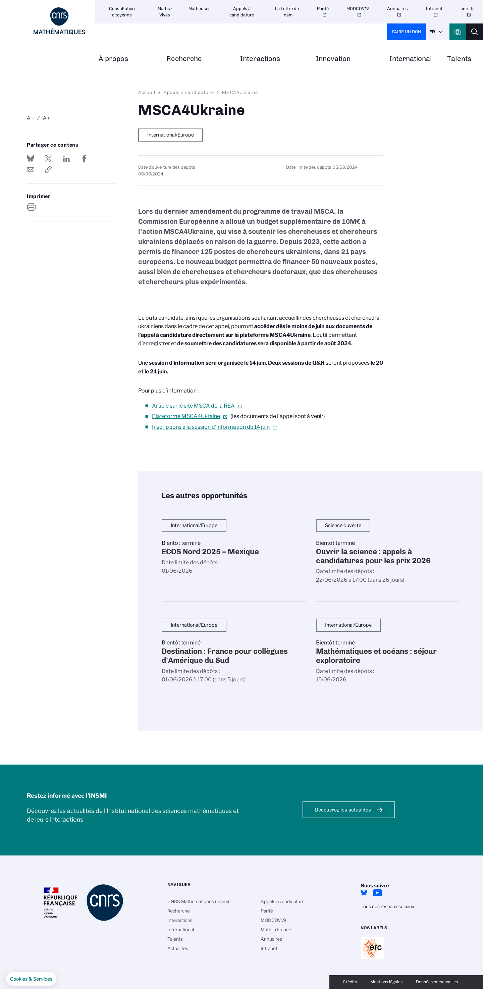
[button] (31, 979)
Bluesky (364, 892)
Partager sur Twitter (48, 158)
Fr (432, 31)
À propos (113, 58)
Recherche (184, 58)
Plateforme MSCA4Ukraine (186, 416)
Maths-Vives (165, 11)
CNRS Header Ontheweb (457, 31)
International (410, 58)
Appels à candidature (241, 11)
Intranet (434, 8)
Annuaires (397, 8)
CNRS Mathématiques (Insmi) (198, 901)
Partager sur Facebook (84, 158)
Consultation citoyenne (122, 11)
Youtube (377, 892)
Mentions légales (386, 981)
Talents (459, 58)
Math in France (276, 929)
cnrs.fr (467, 8)
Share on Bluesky (30, 158)
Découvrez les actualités (343, 810)
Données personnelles (437, 981)
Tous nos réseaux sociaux (387, 906)
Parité (323, 8)
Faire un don (406, 31)
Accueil (147, 92)
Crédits (350, 981)
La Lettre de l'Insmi (287, 11)
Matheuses (200, 8)
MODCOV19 (357, 8)
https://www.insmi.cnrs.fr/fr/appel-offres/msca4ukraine (48, 169)
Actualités (177, 948)
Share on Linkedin (66, 158)
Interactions (260, 58)
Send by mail (30, 169)
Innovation (333, 58)
